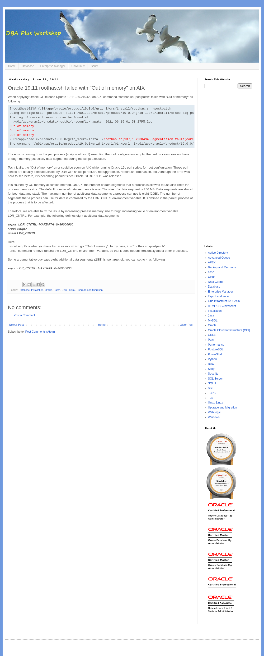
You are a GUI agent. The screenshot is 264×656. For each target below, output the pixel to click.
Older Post (186, 324)
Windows (214, 417)
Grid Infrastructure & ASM (224, 301)
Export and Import (219, 296)
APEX (212, 262)
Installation (37, 290)
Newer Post (16, 324)
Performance (216, 344)
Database (28, 66)
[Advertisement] (228, 167)
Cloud (211, 277)
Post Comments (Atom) (40, 331)
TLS (210, 397)
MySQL (212, 320)
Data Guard (215, 282)
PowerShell (215, 354)
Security (213, 373)
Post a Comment (24, 315)
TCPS (212, 393)
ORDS (212, 335)
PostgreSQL (215, 349)
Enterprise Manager (52, 66)
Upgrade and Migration (90, 290)
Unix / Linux (68, 290)
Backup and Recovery (222, 267)
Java (211, 315)
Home (12, 66)
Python (212, 359)
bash (211, 272)
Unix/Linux (78, 66)
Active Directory (218, 252)
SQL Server (215, 378)
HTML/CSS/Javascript (222, 306)
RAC (211, 364)
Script (94, 66)
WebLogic (214, 412)
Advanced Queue (219, 257)
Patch (57, 290)
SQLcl (212, 383)
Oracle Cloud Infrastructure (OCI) (229, 330)
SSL (210, 388)
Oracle (48, 290)
